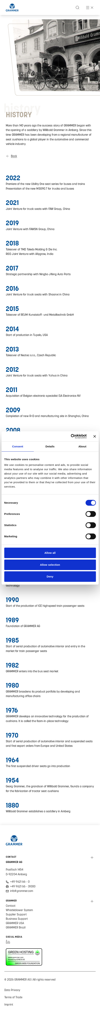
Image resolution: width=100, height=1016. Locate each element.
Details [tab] (50, 446)
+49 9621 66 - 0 (20, 881)
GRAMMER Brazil (15, 927)
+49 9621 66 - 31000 (22, 886)
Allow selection (50, 564)
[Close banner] (94, 436)
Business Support (17, 918)
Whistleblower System (19, 910)
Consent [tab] (17, 446)
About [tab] (82, 446)
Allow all (50, 552)
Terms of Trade (13, 997)
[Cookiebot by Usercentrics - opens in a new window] (71, 436)
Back (14, 156)
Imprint (8, 1004)
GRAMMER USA (15, 923)
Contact (10, 905)
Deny (50, 576)
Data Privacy (12, 990)
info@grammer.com (21, 891)
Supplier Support (16, 914)
